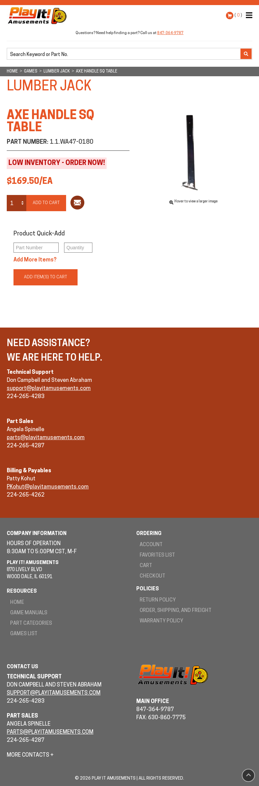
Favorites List (157, 555)
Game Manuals (28, 613)
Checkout (152, 576)
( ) (238, 15)
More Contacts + (30, 755)
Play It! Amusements (39, 15)
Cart (146, 565)
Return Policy (158, 600)
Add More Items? (35, 260)
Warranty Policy (161, 621)
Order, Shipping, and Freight (175, 610)
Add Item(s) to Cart (45, 277)
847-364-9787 (170, 33)
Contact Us (22, 667)
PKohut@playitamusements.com (48, 487)
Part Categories (31, 623)
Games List (23, 634)
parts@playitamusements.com (46, 438)
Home (17, 602)
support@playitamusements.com (49, 388)
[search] (124, 54)
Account (151, 545)
